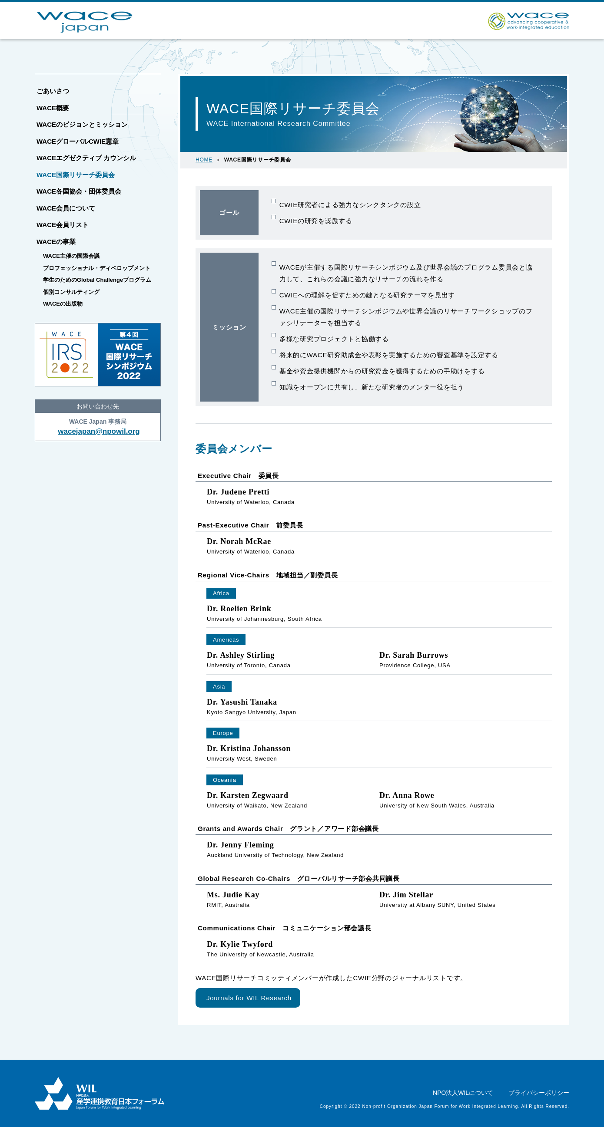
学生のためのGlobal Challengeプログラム (97, 280)
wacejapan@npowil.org (99, 431)
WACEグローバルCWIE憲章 (78, 141)
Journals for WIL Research (249, 998)
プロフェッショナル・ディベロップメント (96, 268)
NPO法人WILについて (463, 1092)
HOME (204, 160)
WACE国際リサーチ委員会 (76, 174)
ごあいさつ (53, 91)
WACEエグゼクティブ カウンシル (86, 157)
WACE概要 (53, 108)
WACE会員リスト (63, 224)
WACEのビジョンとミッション (82, 124)
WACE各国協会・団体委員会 (79, 191)
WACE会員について (66, 208)
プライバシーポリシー (538, 1092)
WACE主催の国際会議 (71, 256)
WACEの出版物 (63, 303)
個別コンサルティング (71, 292)
